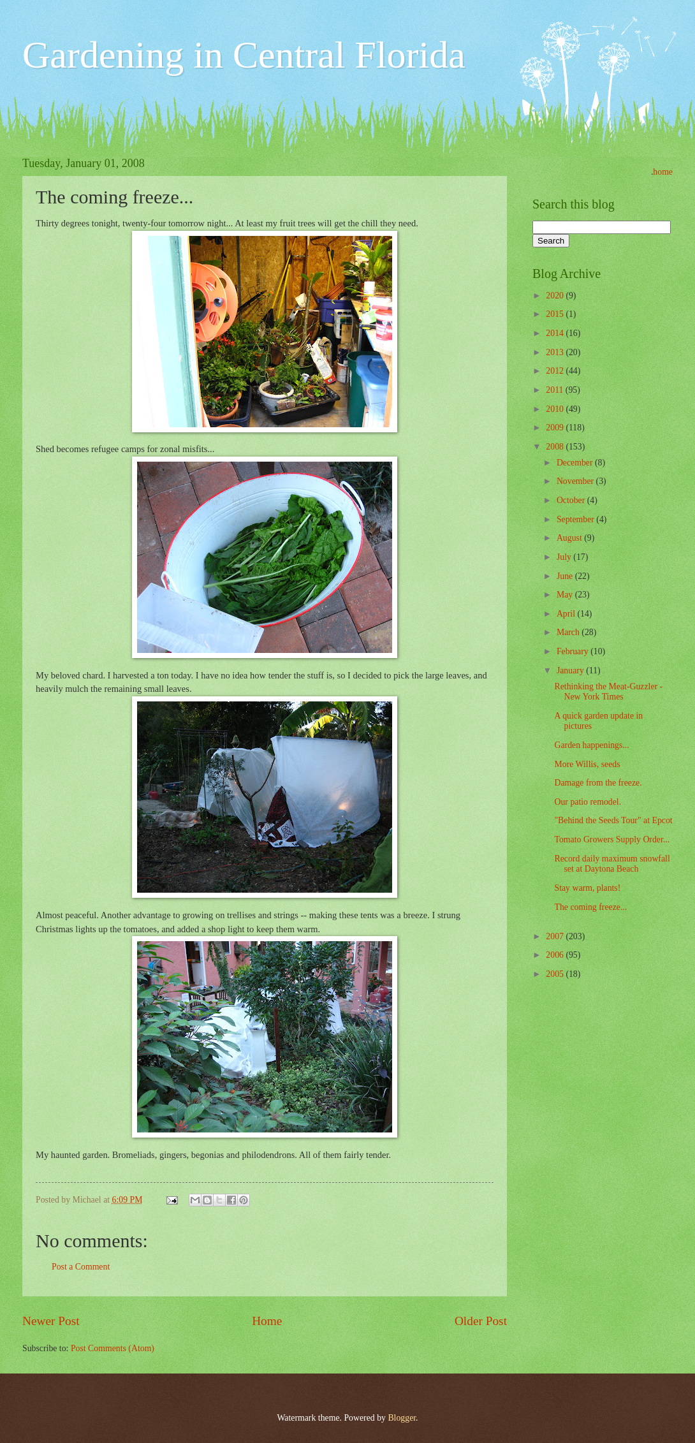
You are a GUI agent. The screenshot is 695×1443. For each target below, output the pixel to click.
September (576, 519)
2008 (556, 446)
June (566, 576)
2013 (556, 352)
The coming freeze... (590, 907)
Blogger (402, 1418)
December (576, 462)
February (573, 651)
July (565, 557)
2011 (556, 390)
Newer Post (51, 1321)
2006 (556, 955)
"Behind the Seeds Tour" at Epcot (613, 820)
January (571, 670)
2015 (556, 314)
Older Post (481, 1321)
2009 (556, 427)
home (663, 172)
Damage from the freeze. (597, 782)
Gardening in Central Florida (243, 55)
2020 (556, 295)
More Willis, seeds (587, 764)
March (569, 632)
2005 (556, 974)
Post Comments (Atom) (112, 1348)
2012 (556, 371)
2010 (556, 409)
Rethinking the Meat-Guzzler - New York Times (608, 692)
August (570, 538)
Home (267, 1321)
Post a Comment (81, 1266)
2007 (556, 936)
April (567, 614)
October (572, 500)
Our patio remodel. (587, 802)
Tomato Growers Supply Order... (611, 839)
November (576, 481)
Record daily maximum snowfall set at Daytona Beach (611, 864)
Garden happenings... (591, 745)
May (566, 594)
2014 (556, 333)
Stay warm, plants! (587, 888)
